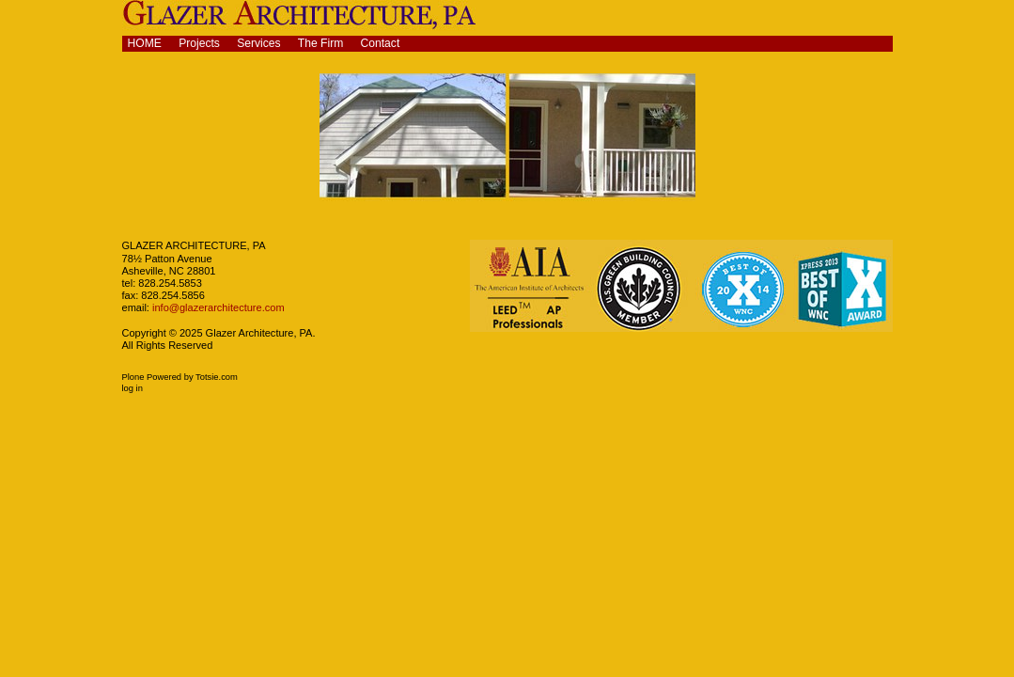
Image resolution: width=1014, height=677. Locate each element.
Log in (132, 388)
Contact (380, 43)
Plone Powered (152, 377)
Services (259, 43)
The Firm (321, 43)
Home (145, 43)
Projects (199, 43)
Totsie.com (216, 377)
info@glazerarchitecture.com (217, 307)
